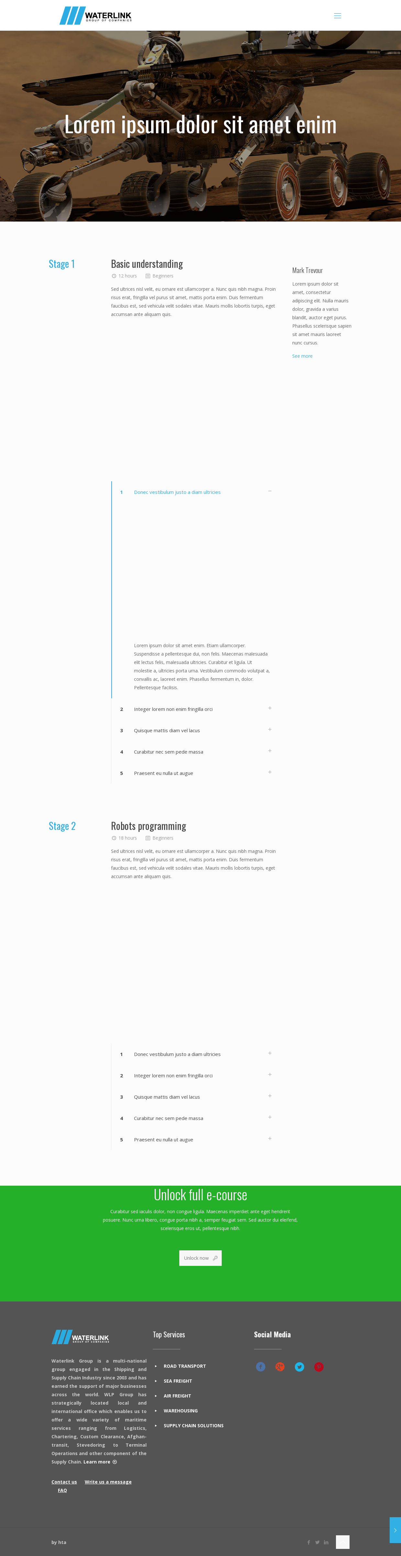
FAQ (62, 1490)
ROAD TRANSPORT (185, 1366)
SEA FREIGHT (178, 1381)
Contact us (64, 1482)
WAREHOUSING (181, 1411)
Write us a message (108, 1482)
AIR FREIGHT (177, 1396)
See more (302, 356)
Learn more (97, 1462)
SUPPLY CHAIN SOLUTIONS (194, 1425)
